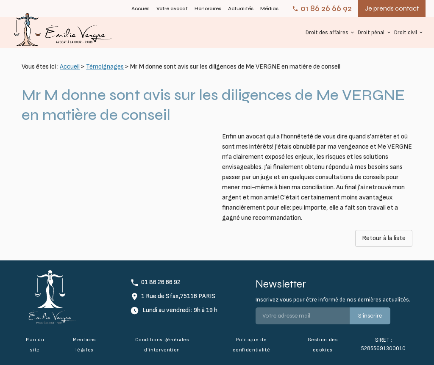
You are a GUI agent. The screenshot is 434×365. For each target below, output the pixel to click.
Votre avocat (172, 8)
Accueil (140, 8)
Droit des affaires (327, 32)
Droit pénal (371, 32)
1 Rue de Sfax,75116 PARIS (178, 296)
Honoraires (208, 8)
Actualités (240, 8)
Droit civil (405, 32)
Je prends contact (392, 8)
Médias (269, 8)
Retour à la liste (384, 238)
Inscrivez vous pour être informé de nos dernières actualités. (333, 299)
